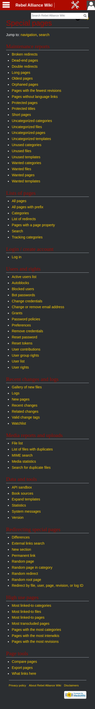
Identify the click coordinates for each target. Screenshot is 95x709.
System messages (26, 511)
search (44, 35)
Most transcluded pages (30, 623)
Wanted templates (26, 181)
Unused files (21, 151)
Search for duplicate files (31, 467)
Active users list (24, 277)
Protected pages (24, 103)
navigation (29, 35)
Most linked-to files (26, 612)
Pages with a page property (33, 225)
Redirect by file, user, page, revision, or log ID (47, 585)
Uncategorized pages (28, 133)
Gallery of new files (27, 387)
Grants (17, 313)
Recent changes (24, 405)
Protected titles (23, 109)
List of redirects (24, 219)
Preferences (21, 325)
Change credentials (27, 301)
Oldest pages (22, 78)
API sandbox (22, 487)
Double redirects (24, 66)
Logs (15, 393)
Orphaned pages (25, 84)
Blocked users (23, 289)
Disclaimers (71, 685)
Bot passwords (23, 295)
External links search (28, 543)
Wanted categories (26, 163)
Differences (21, 537)
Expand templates (26, 499)
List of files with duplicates (32, 449)
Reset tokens (22, 343)
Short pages (21, 115)
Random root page (26, 580)
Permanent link (23, 556)
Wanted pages (23, 175)
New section (21, 549)
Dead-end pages (25, 60)
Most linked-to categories (31, 605)
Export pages (22, 668)
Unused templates (26, 157)
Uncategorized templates (31, 139)
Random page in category (32, 567)
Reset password (24, 337)
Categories (20, 213)
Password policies (26, 319)
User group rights (25, 355)
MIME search (22, 455)
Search (17, 231)
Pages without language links (35, 97)
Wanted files (21, 169)
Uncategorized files (27, 127)
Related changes (25, 411)
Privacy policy (17, 685)
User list (18, 361)
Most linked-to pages (28, 617)
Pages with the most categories (36, 630)
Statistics (19, 505)
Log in (16, 257)
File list (17, 443)
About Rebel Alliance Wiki (45, 685)
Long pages (21, 73)
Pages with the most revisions (35, 641)
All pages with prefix (27, 207)
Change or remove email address (38, 307)
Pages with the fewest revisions (36, 91)
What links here (24, 673)
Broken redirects (24, 54)
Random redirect (25, 574)
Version (18, 517)
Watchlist (19, 423)
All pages (19, 201)
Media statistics (24, 461)
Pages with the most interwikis (35, 636)
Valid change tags (26, 417)
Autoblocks (20, 283)
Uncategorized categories (32, 121)
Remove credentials (27, 331)
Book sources (22, 493)
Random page (23, 561)
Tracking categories (27, 237)
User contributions (26, 349)
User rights (20, 367)
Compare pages (24, 662)
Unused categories (26, 145)
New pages (20, 399)
